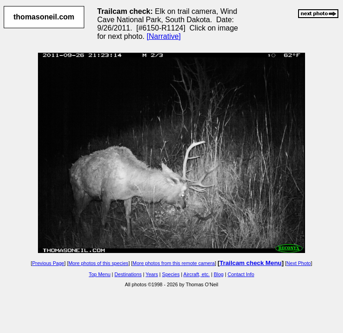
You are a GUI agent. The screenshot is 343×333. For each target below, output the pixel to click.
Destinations (128, 274)
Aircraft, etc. (196, 274)
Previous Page (48, 263)
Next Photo (299, 263)
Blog (219, 274)
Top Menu (100, 274)
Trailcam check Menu (250, 262)
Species (171, 274)
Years (152, 274)
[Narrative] (164, 36)
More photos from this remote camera (173, 263)
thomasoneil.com (44, 17)
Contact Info (241, 274)
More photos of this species (99, 263)
